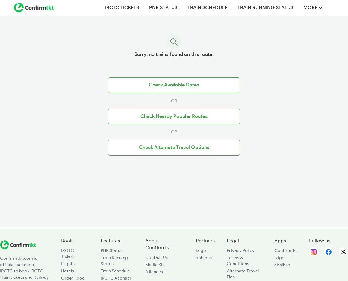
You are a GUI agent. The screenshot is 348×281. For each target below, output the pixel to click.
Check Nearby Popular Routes (174, 116)
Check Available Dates (174, 85)
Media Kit (154, 264)
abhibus (204, 257)
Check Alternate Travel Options (174, 147)
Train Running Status (265, 7)
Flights (68, 263)
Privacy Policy (241, 250)
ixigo (201, 250)
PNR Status (163, 7)
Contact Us (156, 257)
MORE (312, 7)
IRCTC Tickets (122, 7)
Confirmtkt (285, 250)
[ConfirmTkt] (18, 247)
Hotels (67, 270)
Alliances (154, 271)
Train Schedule (207, 7)
